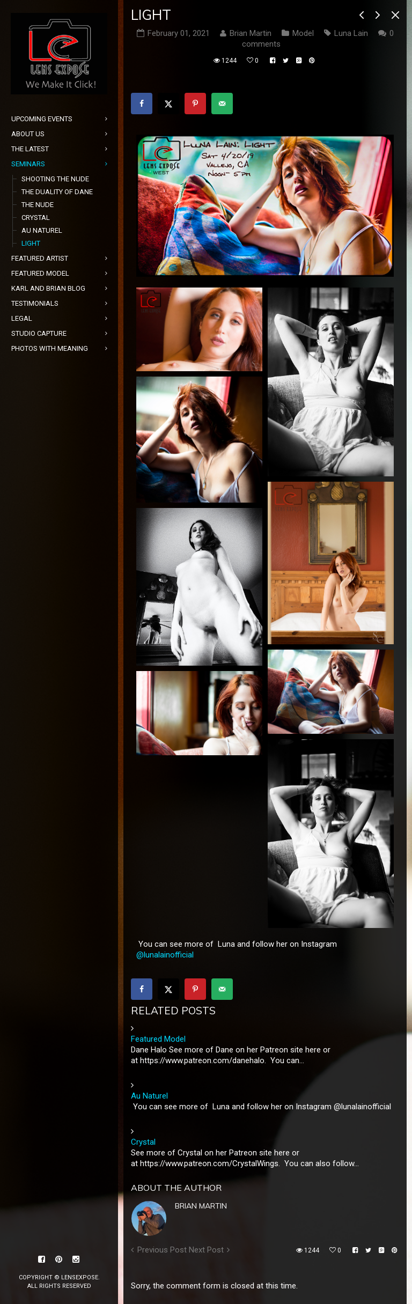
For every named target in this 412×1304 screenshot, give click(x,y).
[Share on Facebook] (141, 103)
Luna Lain (351, 33)
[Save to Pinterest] (195, 103)
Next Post (206, 1250)
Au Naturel (149, 1096)
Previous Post (162, 1250)
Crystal (143, 1142)
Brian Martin (201, 1206)
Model (303, 33)
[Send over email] (222, 103)
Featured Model (158, 1039)
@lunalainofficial (165, 955)
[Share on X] (168, 103)
